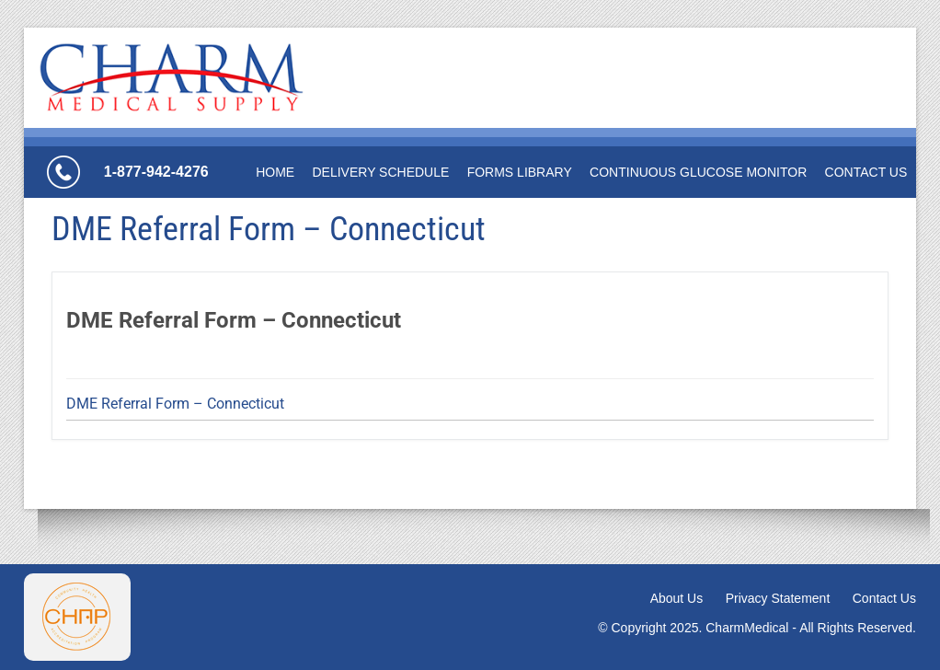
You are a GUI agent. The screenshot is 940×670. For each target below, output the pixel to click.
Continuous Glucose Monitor (698, 172)
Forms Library (519, 172)
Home (275, 172)
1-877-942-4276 (156, 171)
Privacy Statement (778, 598)
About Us (677, 598)
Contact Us (866, 172)
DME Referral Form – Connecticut (175, 403)
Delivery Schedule (380, 172)
